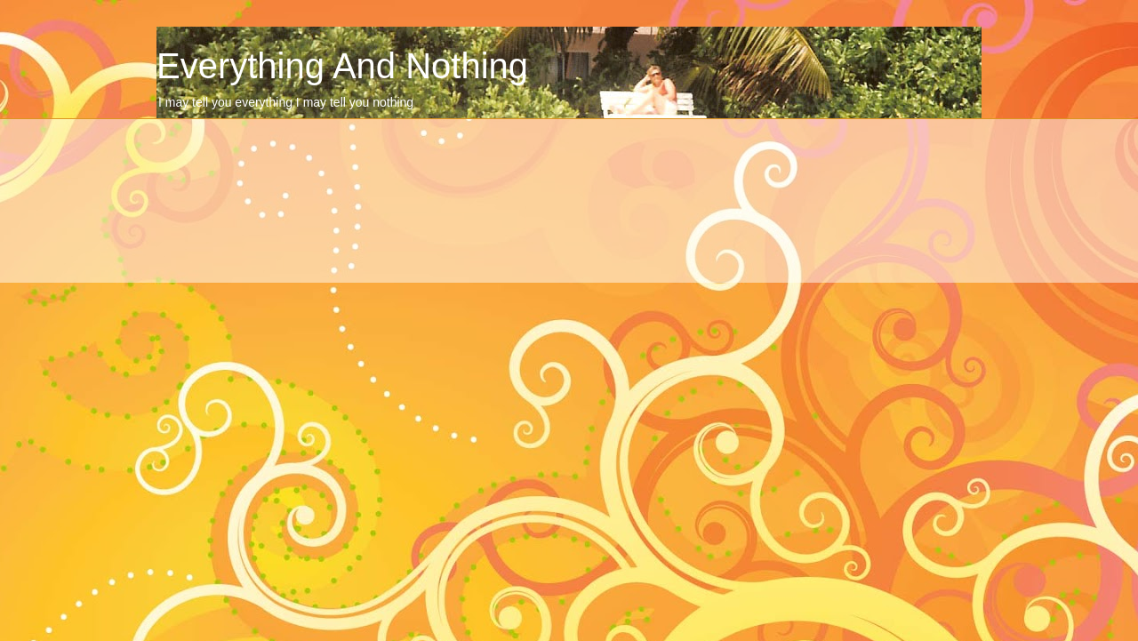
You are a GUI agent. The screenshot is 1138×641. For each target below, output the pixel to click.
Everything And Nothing (342, 65)
